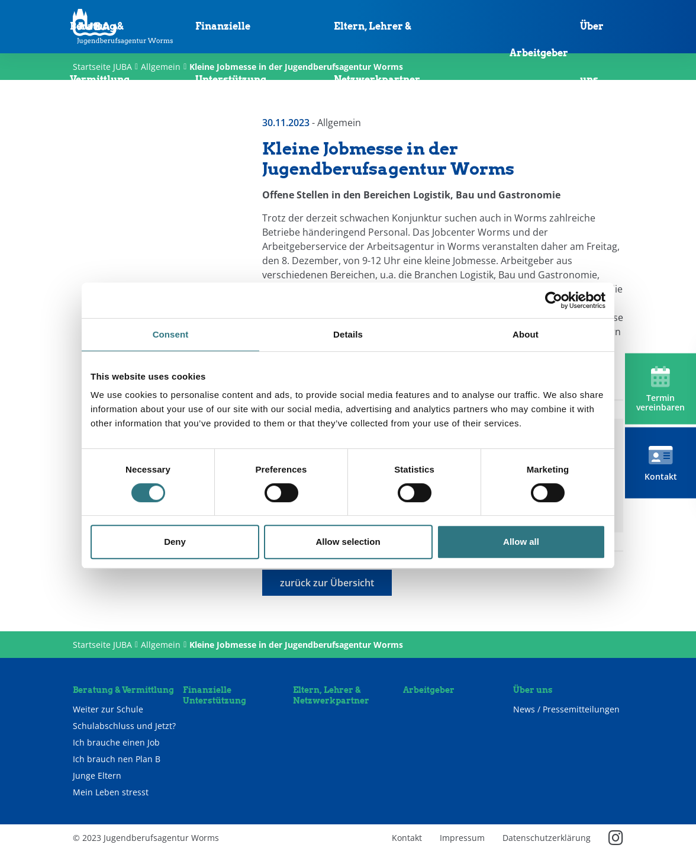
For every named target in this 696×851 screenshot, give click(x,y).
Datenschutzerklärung (546, 837)
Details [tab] (348, 334)
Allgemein (161, 644)
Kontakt (407, 837)
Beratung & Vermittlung (100, 53)
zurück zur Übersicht (327, 582)
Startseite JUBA (102, 644)
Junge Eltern (97, 775)
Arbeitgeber (539, 53)
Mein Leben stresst (111, 792)
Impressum (462, 837)
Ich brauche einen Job (116, 742)
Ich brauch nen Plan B (116, 759)
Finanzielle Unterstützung (230, 53)
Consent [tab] (171, 334)
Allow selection (347, 542)
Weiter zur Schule (108, 709)
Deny (175, 542)
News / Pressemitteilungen (566, 709)
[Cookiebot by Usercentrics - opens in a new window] (553, 300)
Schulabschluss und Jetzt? (124, 726)
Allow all (521, 542)
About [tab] (526, 334)
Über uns (592, 53)
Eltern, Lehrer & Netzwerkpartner (377, 53)
